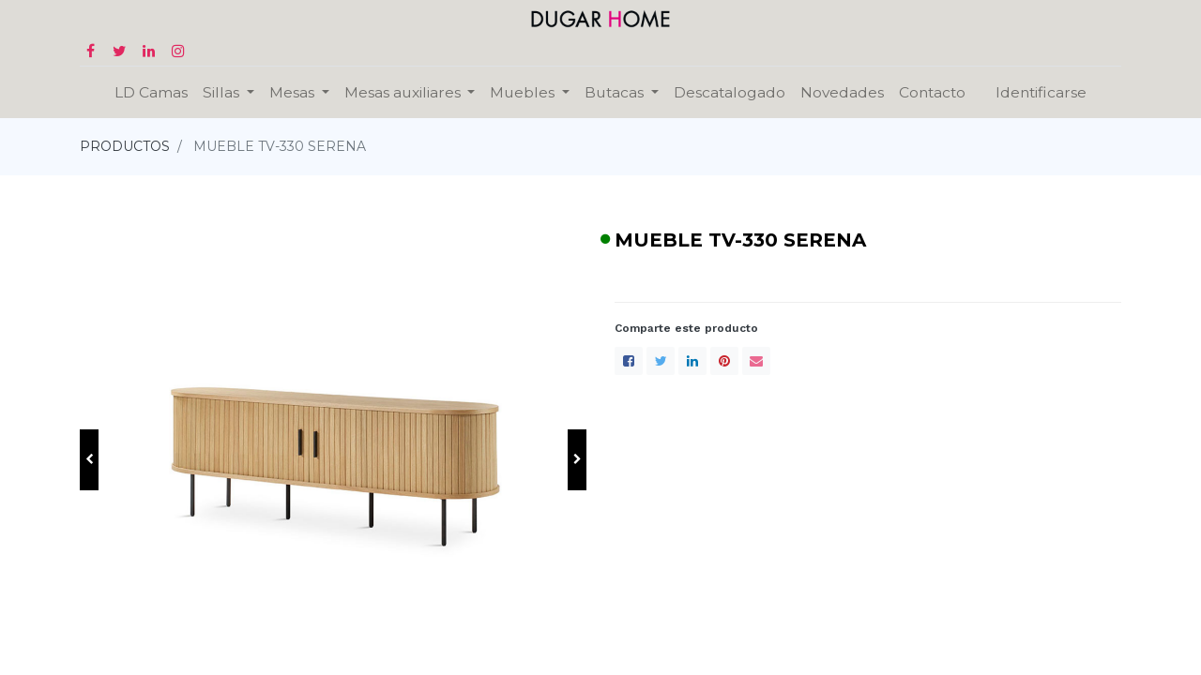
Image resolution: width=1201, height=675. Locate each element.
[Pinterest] (724, 361)
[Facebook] (629, 361)
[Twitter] (660, 361)
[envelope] (756, 361)
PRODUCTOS (125, 146)
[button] (89, 459)
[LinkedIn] (692, 361)
